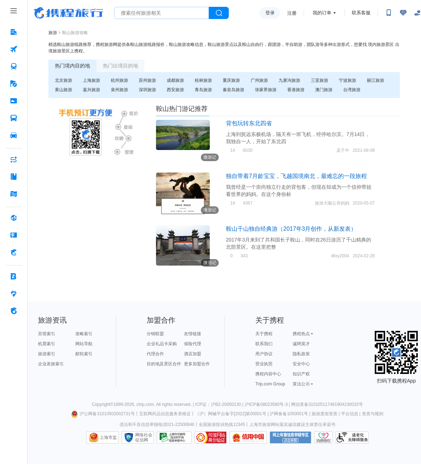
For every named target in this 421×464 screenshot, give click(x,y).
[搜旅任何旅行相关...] (161, 13)
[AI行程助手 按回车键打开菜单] (13, 159)
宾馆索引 (46, 333)
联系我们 (264, 343)
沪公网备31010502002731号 (102, 413)
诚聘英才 (301, 343)
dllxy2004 (340, 255)
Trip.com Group (270, 383)
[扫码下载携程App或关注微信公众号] (388, 13)
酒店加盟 (192, 353)
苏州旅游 (147, 80)
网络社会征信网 (143, 437)
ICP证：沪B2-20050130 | (220, 404)
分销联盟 (155, 333)
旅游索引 (46, 353)
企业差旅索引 (51, 363)
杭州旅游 (119, 80)
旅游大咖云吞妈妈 (332, 203)
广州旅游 (259, 80)
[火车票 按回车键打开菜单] (13, 66)
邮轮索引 (84, 353)
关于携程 (264, 333)
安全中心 (301, 363)
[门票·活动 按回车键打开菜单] (13, 100)
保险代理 (192, 343)
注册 (292, 13)
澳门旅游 (323, 89)
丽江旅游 (375, 80)
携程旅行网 (68, 13)
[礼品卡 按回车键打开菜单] (13, 235)
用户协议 (264, 353)
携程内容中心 (268, 373)
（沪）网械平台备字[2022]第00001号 (230, 413)
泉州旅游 (119, 89)
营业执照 (264, 363)
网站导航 (84, 343)
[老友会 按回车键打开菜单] (13, 293)
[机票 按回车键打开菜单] (13, 49)
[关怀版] (417, 13)
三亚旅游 (319, 80)
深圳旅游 (147, 89)
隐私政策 (301, 353)
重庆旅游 (231, 80)
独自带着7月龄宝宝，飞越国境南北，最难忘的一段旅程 (296, 176)
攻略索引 (84, 333)
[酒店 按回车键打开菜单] (13, 31)
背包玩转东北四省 (249, 123)
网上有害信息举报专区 (290, 437)
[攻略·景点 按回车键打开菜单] (13, 176)
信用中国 (248, 437)
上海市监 (108, 437)
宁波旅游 (347, 80)
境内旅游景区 (381, 44)
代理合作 (155, 353)
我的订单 (322, 12)
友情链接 (192, 333)
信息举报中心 (174, 437)
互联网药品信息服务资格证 (165, 413)
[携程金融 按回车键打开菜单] (13, 252)
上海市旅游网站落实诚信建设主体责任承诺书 (292, 424)
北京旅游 (63, 80)
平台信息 (349, 413)
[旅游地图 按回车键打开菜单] (13, 193)
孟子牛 (342, 150)
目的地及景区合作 (164, 363)
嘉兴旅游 (91, 89)
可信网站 (210, 437)
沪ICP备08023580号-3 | (268, 404)
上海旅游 (91, 80)
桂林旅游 (203, 80)
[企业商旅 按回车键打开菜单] (13, 276)
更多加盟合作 (197, 363)
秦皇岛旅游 (233, 89)
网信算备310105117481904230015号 (327, 404)
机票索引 (46, 343)
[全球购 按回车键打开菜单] (13, 217)
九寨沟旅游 (289, 80)
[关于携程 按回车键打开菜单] (13, 310)
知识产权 (301, 373)
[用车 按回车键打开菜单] (13, 135)
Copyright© (102, 404)
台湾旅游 (351, 89)
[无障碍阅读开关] (403, 13)
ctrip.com (145, 404)
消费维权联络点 (323, 437)
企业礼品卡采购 (162, 343)
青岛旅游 (203, 89)
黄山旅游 (63, 89)
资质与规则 (372, 413)
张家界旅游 (265, 89)
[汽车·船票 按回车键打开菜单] (13, 118)
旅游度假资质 (324, 413)
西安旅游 (175, 89)
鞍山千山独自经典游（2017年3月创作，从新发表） (291, 229)
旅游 (52, 32)
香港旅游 (295, 89)
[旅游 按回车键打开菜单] (13, 83)
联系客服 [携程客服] (361, 12)
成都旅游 (175, 80)
